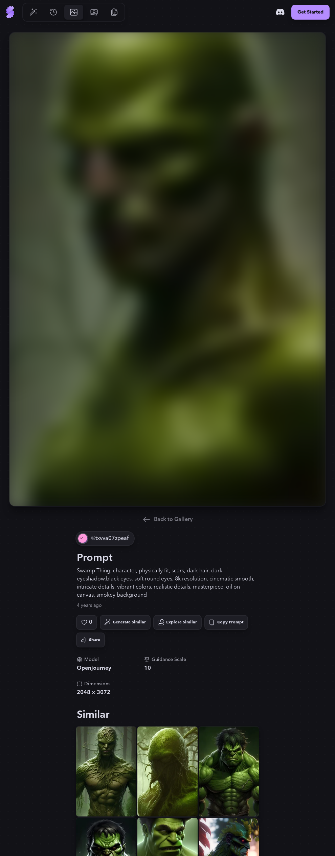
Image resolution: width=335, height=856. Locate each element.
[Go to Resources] (114, 12)
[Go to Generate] (33, 12)
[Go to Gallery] (74, 12)
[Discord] (280, 12)
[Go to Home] (10, 12)
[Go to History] (53, 12)
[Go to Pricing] (94, 12)
